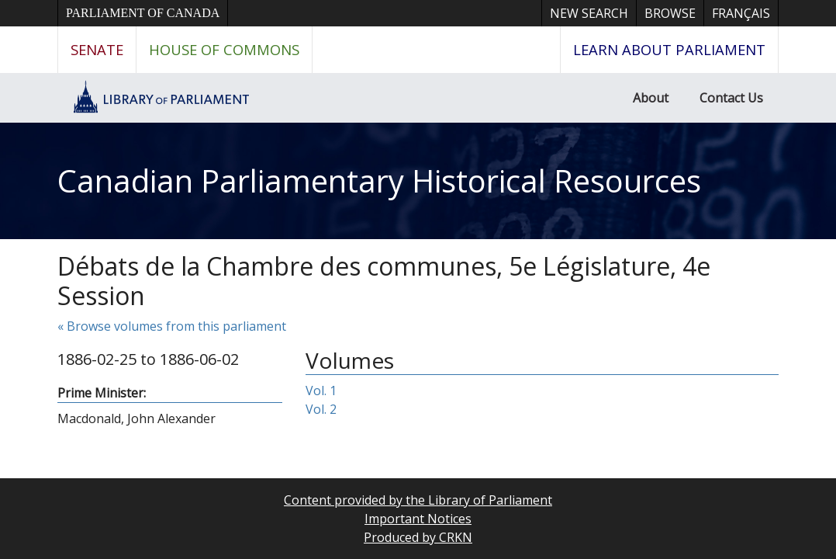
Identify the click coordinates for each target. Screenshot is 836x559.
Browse (670, 13)
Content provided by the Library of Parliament (418, 500)
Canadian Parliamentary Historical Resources (379, 180)
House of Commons (224, 49)
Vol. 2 (321, 409)
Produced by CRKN (418, 537)
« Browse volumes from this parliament (171, 326)
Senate (97, 49)
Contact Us (731, 97)
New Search (589, 13)
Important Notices (418, 518)
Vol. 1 (321, 390)
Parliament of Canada (142, 12)
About (650, 97)
